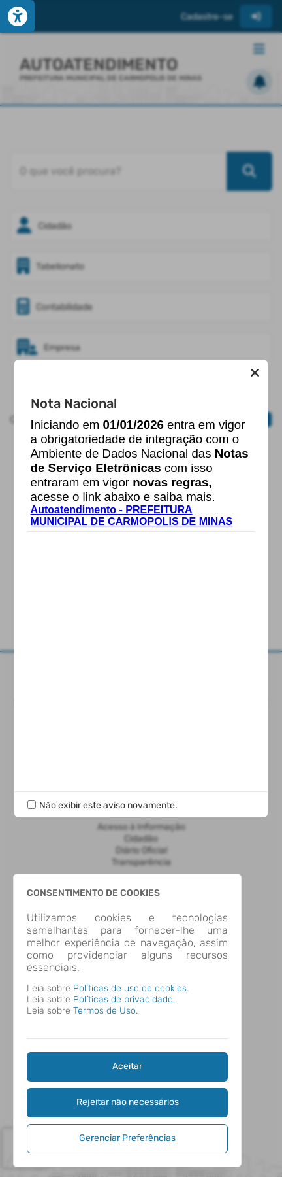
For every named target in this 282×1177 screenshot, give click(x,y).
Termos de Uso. (105, 1010)
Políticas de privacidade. (124, 999)
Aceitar (127, 1066)
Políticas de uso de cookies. (131, 988)
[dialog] (127, 1020)
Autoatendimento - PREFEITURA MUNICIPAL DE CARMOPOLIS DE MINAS (132, 515)
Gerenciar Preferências (127, 1138)
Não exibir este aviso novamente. (108, 805)
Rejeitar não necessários (127, 1102)
